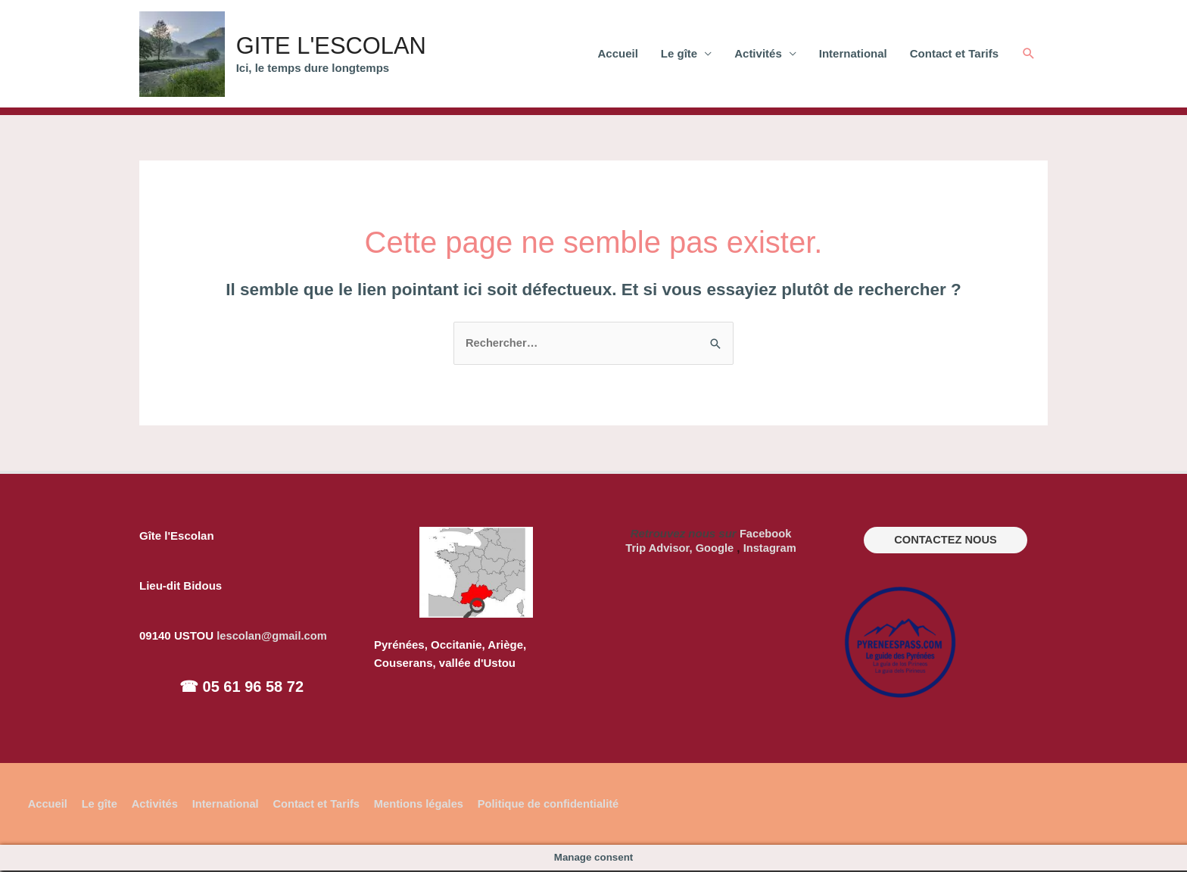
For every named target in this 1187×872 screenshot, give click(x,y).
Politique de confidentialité (558, 805)
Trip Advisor (656, 548)
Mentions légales (426, 805)
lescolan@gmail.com (273, 637)
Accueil (618, 54)
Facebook (765, 534)
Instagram (770, 548)
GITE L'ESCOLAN (347, 45)
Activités (758, 54)
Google (714, 548)
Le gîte (679, 54)
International (853, 54)
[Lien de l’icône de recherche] (1028, 54)
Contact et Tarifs (954, 54)
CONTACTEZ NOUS (946, 541)
